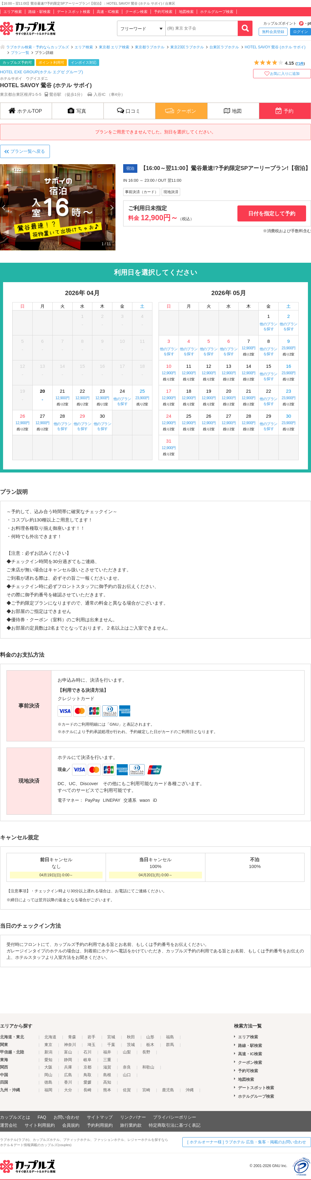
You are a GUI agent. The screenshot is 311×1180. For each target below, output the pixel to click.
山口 (127, 1075)
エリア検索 (12, 12)
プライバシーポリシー (174, 1117)
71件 (300, 63)
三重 (107, 1059)
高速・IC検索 (108, 12)
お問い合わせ (66, 1117)
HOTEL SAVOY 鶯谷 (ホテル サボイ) (275, 47)
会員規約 (70, 1125)
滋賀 (107, 1067)
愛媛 (87, 1082)
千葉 (111, 1044)
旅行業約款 (131, 1125)
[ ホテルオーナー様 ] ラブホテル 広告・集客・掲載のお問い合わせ (246, 1142)
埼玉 (91, 1044)
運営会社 (8, 1125)
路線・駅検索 (39, 12)
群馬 (170, 1044)
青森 (72, 1037)
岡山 (48, 1075)
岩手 (91, 1037)
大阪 (48, 1067)
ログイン (300, 32)
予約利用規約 (100, 1125)
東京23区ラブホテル (187, 47)
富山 (68, 1052)
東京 (48, 1044)
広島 (68, 1075)
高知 (107, 1082)
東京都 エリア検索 (114, 47)
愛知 (48, 1059)
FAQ (42, 1117)
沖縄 (190, 1090)
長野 (146, 1052)
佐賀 (127, 1090)
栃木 (150, 1044)
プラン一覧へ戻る (27, 151)
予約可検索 (163, 12)
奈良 (127, 1067)
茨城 (131, 1044)
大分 (68, 1090)
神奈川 (70, 1044)
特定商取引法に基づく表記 (174, 1125)
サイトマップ (100, 1117)
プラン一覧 (20, 53)
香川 (68, 1082)
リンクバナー (133, 1117)
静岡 (68, 1059)
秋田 (131, 1037)
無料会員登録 (273, 32)
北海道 (50, 1037)
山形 (150, 1037)
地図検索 (186, 12)
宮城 (111, 1037)
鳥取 (87, 1075)
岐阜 (87, 1059)
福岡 (48, 1090)
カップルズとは (15, 1117)
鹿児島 (168, 1090)
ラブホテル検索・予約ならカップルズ (37, 47)
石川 (87, 1052)
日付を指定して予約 (271, 214)
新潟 (48, 1052)
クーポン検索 (136, 12)
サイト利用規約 (40, 1125)
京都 (87, 1067)
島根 (107, 1075)
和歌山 (148, 1067)
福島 (170, 1037)
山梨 (127, 1052)
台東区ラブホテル (224, 47)
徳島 (48, 1082)
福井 (107, 1052)
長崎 (87, 1090)
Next (111, 207)
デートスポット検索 (73, 12)
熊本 (107, 1090)
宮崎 (146, 1090)
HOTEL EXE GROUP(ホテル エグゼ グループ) (41, 72)
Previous (4, 207)
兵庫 (68, 1067)
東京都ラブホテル (149, 47)
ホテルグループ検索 (216, 12)
